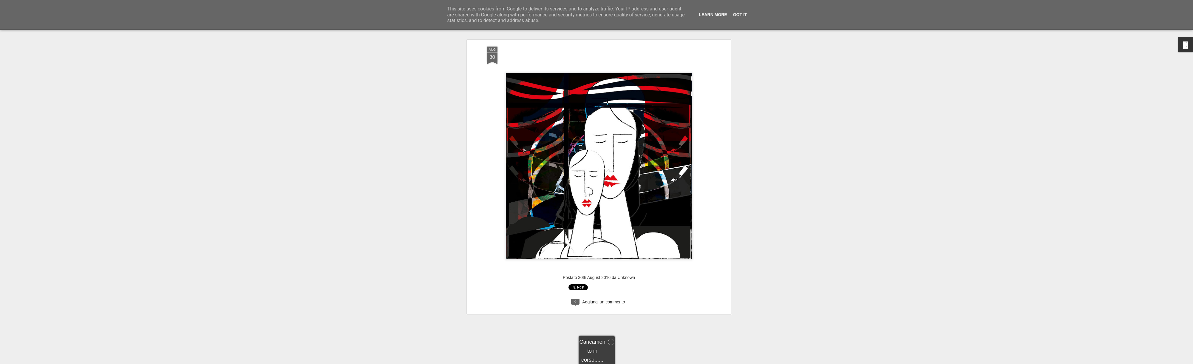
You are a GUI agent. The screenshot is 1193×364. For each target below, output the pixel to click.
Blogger (615, 361)
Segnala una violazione (639, 361)
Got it (740, 14)
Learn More (713, 14)
